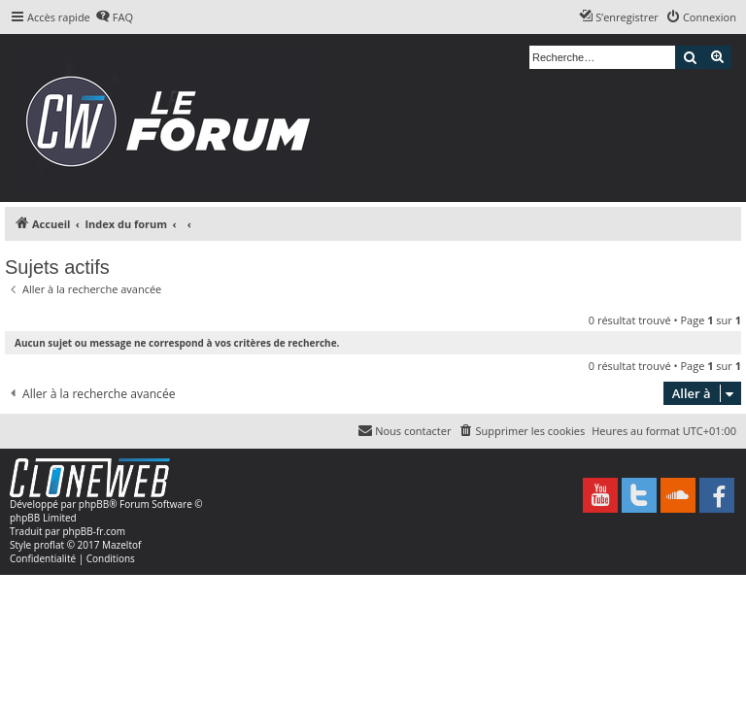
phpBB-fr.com (93, 531)
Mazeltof (121, 545)
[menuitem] (114, 17)
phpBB (94, 504)
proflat (49, 545)
